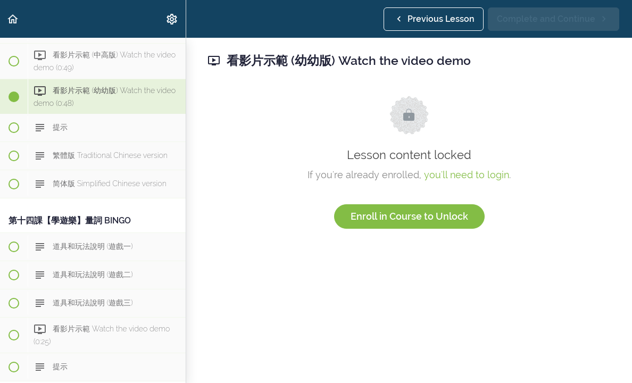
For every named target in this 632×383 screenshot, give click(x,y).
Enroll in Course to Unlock (409, 216)
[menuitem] (172, 19)
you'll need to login (466, 174)
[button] (13, 19)
